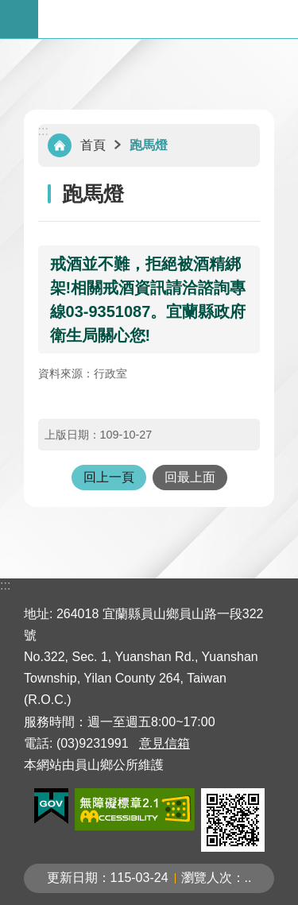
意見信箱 (164, 743)
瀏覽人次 (206, 877)
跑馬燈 (149, 145)
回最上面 (189, 477)
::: (43, 130)
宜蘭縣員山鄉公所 (168, 19)
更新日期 (72, 877)
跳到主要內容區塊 (8, 8)
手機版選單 (19, 19)
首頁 (93, 145)
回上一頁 (108, 477)
